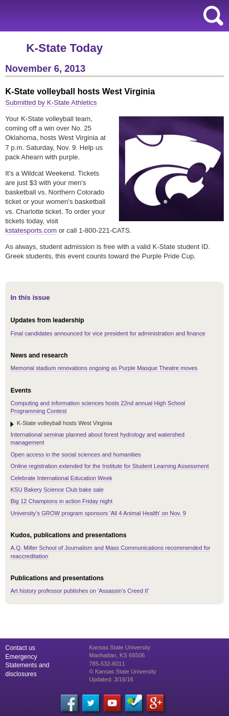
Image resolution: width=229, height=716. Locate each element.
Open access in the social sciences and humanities (75, 454)
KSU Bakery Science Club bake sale (57, 489)
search (213, 15)
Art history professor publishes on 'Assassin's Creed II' (79, 591)
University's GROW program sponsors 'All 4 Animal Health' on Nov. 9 (98, 513)
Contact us (20, 648)
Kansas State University (95, 15)
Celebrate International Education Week (61, 478)
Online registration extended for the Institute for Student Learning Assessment (109, 466)
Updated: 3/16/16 (111, 679)
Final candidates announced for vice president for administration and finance (107, 333)
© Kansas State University (122, 671)
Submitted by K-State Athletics (51, 102)
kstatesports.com (31, 230)
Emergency (21, 656)
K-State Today (64, 48)
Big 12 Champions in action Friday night (61, 501)
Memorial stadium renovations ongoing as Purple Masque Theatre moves (104, 368)
